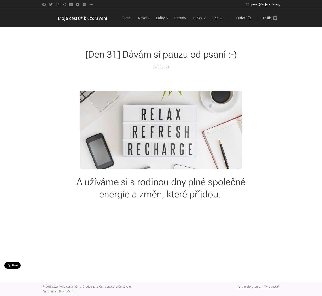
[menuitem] (127, 18)
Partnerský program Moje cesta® (258, 286)
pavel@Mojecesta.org (265, 4)
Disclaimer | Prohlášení (58, 291)
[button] (243, 18)
